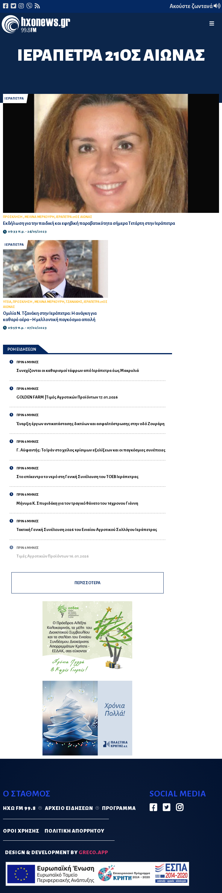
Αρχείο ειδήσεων (69, 809)
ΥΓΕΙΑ (7, 301)
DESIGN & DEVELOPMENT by (56, 853)
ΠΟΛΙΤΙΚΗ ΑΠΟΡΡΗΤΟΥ (74, 832)
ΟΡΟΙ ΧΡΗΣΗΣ (21, 832)
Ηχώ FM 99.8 (19, 809)
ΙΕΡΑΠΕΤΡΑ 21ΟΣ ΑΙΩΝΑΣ (74, 217)
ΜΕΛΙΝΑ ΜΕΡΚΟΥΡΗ (39, 217)
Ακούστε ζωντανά (195, 6)
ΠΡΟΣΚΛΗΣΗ (13, 217)
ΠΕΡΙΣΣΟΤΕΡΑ (87, 583)
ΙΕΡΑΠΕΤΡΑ (14, 98)
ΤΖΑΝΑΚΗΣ (74, 301)
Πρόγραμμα (119, 809)
